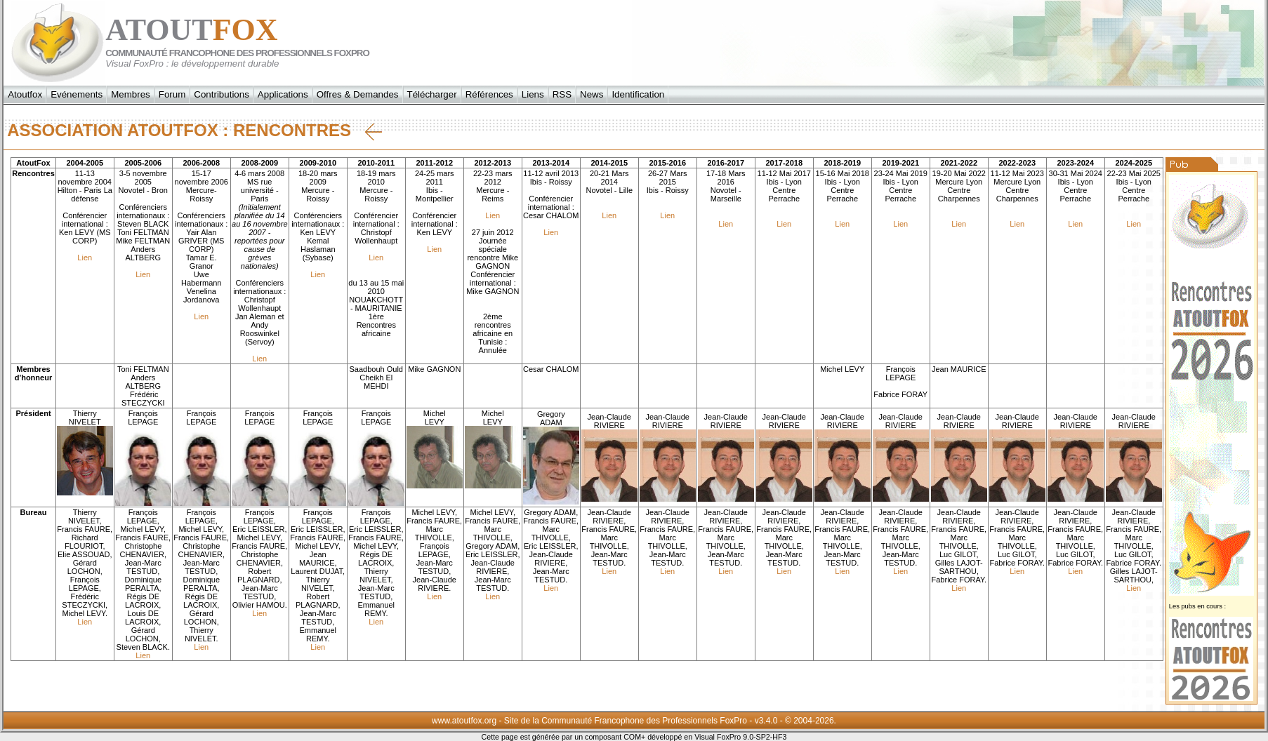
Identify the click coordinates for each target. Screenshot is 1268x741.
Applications (283, 94)
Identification (638, 94)
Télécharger (432, 94)
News (591, 94)
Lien (84, 257)
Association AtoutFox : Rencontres (194, 130)
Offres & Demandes (358, 94)
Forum (172, 94)
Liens (533, 94)
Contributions (221, 94)
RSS (562, 94)
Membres (130, 94)
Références (489, 94)
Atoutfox (25, 94)
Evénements (77, 94)
